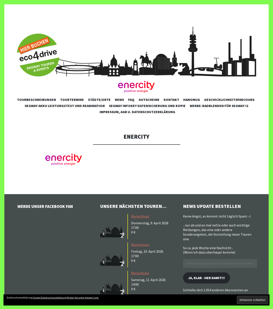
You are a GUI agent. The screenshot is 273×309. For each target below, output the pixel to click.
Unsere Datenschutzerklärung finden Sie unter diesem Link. (66, 297)
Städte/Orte (99, 99)
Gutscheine (149, 99)
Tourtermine (72, 99)
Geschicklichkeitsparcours (229, 99)
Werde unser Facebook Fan (50, 206)
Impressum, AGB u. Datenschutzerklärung (137, 112)
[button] (136, 87)
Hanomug (191, 99)
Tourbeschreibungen (36, 99)
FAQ (131, 99)
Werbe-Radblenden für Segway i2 (219, 106)
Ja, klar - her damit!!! (210, 278)
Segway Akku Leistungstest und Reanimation (65, 106)
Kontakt (171, 99)
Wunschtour (140, 216)
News (119, 99)
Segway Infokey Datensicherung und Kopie (147, 106)
